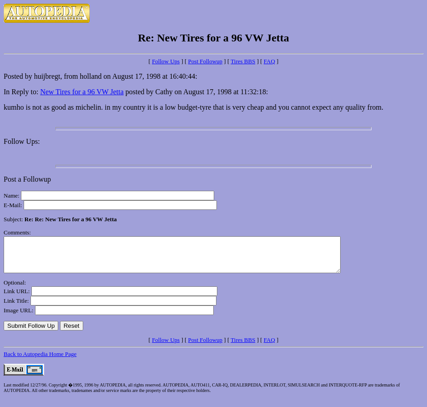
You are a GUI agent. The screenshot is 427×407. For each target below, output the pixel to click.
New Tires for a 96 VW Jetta (81, 92)
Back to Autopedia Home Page (40, 360)
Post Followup (205, 61)
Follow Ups (166, 61)
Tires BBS (243, 61)
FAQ (269, 61)
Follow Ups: (22, 141)
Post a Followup (27, 179)
